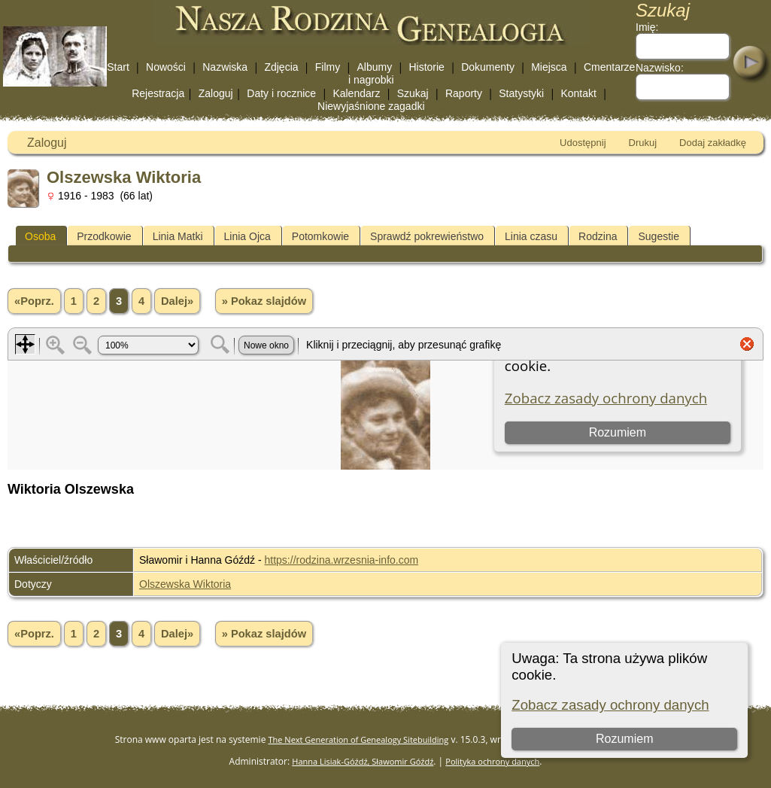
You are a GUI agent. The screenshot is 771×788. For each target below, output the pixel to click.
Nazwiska (224, 67)
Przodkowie (104, 236)
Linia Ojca (247, 236)
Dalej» (177, 301)
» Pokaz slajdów (264, 301)
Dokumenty (488, 67)
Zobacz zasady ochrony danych (610, 705)
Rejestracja (158, 93)
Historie (426, 67)
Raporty (463, 93)
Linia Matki (178, 236)
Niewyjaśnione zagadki (370, 106)
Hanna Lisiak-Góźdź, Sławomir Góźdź (362, 761)
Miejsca (548, 67)
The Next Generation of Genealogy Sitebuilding (359, 739)
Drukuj (643, 142)
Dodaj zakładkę (712, 142)
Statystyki (521, 93)
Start (118, 67)
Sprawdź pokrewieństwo (427, 236)
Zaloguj (216, 93)
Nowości (166, 67)
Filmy (327, 67)
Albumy (374, 67)
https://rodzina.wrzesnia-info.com (342, 560)
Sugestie (658, 236)
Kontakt (578, 93)
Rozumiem (624, 738)
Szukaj (413, 93)
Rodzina (597, 236)
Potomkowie (320, 236)
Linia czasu (531, 236)
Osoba (40, 236)
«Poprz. (34, 301)
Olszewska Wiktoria (185, 584)
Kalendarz (356, 93)
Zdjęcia (281, 67)
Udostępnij (583, 142)
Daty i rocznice (281, 93)
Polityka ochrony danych (492, 761)
